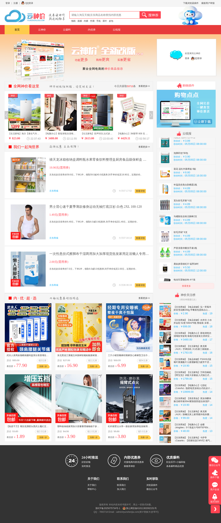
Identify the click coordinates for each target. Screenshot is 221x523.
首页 (17, 29)
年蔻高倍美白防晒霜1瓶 (185, 227)
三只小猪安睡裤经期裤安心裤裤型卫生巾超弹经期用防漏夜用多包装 (141, 355)
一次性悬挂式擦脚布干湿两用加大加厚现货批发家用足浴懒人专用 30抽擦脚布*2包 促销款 (114, 254)
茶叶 (105, 21)
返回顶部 (214, 501)
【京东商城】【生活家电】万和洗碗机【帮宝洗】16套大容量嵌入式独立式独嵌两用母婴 (192, 418)
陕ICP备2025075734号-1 (108, 508)
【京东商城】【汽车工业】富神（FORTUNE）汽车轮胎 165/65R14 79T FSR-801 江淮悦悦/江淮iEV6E (191, 313)
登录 (8, 3)
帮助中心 (91, 489)
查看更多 (186, 286)
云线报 (116, 29)
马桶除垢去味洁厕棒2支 (185, 259)
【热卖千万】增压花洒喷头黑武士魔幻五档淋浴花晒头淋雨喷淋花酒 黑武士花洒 (46, 426)
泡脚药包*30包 (181, 196)
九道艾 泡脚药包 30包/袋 (186, 148)
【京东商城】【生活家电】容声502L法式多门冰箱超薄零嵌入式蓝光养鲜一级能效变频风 (193, 339)
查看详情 (140, 191)
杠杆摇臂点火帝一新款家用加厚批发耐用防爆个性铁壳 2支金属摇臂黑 (142, 426)
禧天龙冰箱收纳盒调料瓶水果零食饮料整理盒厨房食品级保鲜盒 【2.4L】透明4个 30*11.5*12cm (118, 159)
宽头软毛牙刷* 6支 (183, 243)
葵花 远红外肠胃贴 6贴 (185, 212)
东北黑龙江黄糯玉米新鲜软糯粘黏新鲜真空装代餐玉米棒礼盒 (87, 355)
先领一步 (43, 366)
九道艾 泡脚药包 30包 (184, 180)
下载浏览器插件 (191, 3)
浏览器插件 (151, 485)
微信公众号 (151, 489)
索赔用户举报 (208, 3)
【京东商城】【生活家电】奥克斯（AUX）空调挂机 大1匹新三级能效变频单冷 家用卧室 (192, 392)
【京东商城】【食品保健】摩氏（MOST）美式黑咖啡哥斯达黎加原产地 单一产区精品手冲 (192, 326)
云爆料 (67, 29)
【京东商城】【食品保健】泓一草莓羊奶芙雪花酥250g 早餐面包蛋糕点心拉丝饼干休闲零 (192, 353)
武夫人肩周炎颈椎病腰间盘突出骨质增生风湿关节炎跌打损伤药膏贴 (40, 355)
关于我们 (91, 485)
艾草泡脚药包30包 (183, 164)
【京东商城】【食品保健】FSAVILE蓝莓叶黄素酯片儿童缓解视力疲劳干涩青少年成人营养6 (192, 405)
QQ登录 (29, 3)
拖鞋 (73, 21)
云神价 (42, 29)
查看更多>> (144, 86)
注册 (15, 3)
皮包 (111, 21)
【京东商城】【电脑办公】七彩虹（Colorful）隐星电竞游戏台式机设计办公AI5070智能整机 (193, 431)
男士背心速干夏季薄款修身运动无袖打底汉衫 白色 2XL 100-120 (95, 207)
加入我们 (121, 489)
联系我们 (121, 485)
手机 (98, 21)
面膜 (80, 21)
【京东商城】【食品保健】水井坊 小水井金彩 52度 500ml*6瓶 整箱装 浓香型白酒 (193, 366)
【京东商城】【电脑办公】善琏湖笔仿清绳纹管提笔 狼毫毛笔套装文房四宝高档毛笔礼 (193, 379)
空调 (92, 21)
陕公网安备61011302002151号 (141, 508)
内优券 (92, 29)
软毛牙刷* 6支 (180, 275)
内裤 (86, 21)
